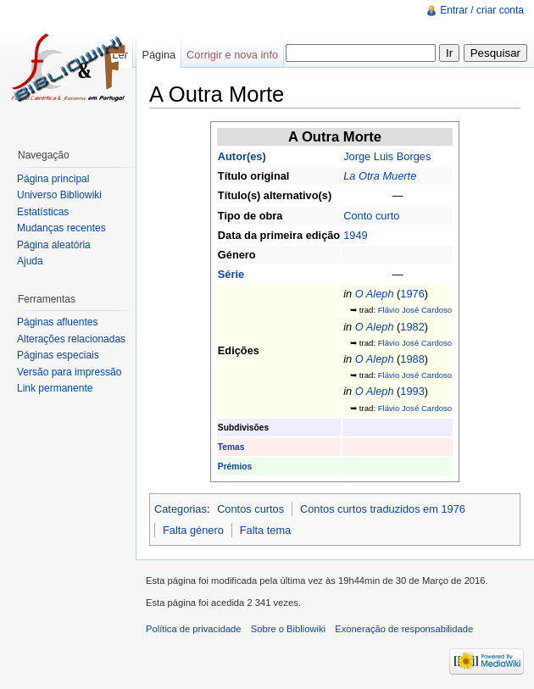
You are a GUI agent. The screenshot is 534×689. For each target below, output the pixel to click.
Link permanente (54, 388)
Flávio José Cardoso (415, 309)
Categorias (180, 509)
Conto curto (371, 215)
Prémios (235, 466)
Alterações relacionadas (71, 339)
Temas (231, 447)
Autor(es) (242, 156)
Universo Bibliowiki (59, 195)
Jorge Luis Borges (387, 156)
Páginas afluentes (57, 322)
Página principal (53, 179)
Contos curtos (250, 509)
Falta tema (265, 530)
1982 (412, 326)
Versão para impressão (69, 372)
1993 (412, 391)
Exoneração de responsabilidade (404, 629)
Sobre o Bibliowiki (288, 629)
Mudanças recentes (61, 228)
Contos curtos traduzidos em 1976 (382, 509)
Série (231, 274)
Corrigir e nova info (232, 54)
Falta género (193, 530)
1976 (412, 293)
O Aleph (374, 293)
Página (158, 54)
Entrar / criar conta (482, 10)
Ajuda (30, 261)
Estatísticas (43, 212)
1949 (355, 235)
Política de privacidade (194, 629)
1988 (412, 359)
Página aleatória (54, 245)
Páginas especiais (58, 355)
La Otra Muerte (379, 175)
